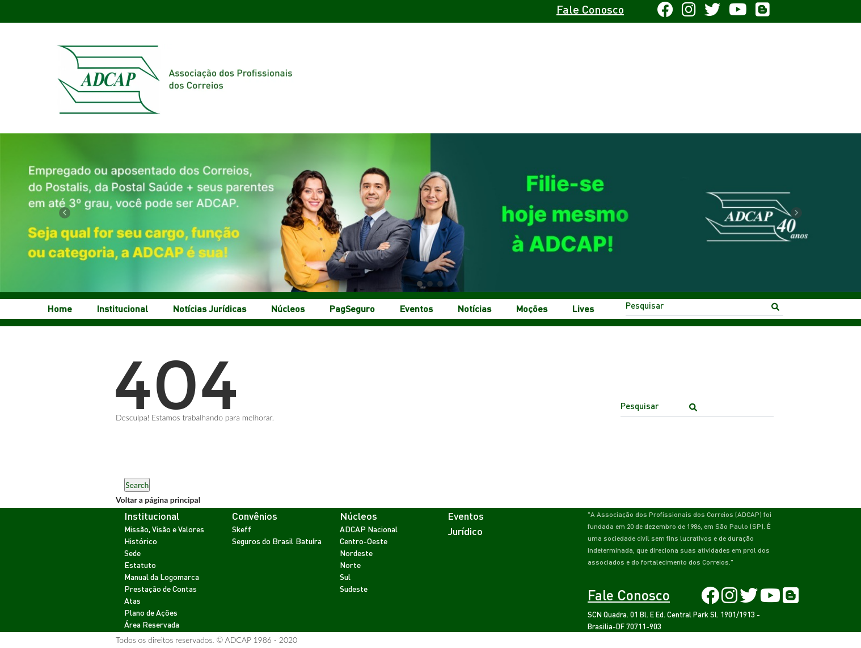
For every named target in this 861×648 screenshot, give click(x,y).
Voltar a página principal (158, 499)
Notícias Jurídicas (209, 308)
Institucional (122, 308)
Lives (583, 308)
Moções (531, 308)
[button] (64, 212)
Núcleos (288, 308)
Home (60, 308)
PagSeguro (352, 308)
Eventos (416, 308)
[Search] (704, 305)
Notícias (474, 308)
